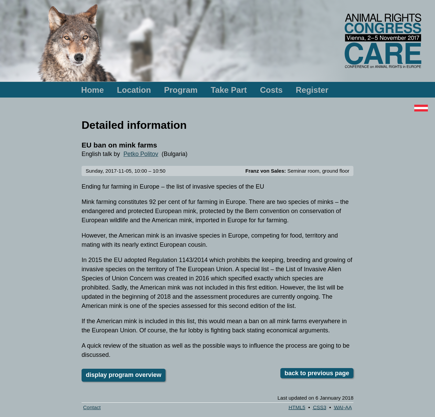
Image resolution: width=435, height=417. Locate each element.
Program (181, 89)
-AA (343, 407)
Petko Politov (140, 154)
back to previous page (316, 373)
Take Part (229, 89)
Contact (92, 407)
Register (312, 89)
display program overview (123, 374)
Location (134, 89)
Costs (271, 89)
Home (92, 89)
